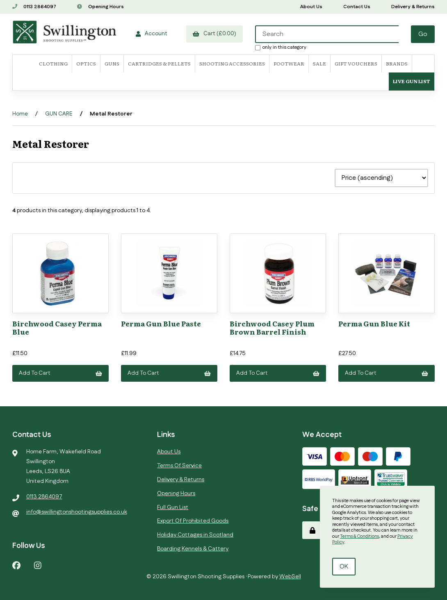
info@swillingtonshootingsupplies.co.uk (76, 512)
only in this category (280, 47)
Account (151, 33)
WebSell (290, 577)
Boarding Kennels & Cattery (192, 549)
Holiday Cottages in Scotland (195, 535)
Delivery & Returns (413, 6)
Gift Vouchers (356, 63)
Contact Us (356, 6)
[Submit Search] (423, 34)
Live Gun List (411, 81)
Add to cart (60, 373)
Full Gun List (172, 507)
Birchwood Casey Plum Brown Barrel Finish (272, 327)
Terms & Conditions (359, 536)
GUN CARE (59, 114)
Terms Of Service (179, 466)
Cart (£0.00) (214, 33)
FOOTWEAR (289, 63)
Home (20, 114)
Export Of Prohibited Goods (192, 521)
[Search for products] (327, 34)
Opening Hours (100, 6)
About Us (311, 6)
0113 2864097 (34, 6)
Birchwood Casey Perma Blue (57, 327)
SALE (319, 63)
